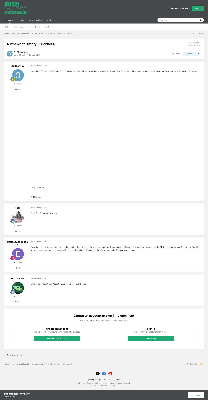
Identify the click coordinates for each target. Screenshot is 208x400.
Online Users (19, 27)
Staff (47, 27)
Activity (21, 20)
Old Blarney (22, 52)
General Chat (34, 55)
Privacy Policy (104, 380)
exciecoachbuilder (17, 243)
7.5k (18, 231)
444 (18, 89)
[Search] (171, 20)
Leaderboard (34, 27)
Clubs (7, 27)
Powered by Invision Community (104, 385)
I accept (196, 395)
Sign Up (198, 8)
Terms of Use (9, 396)
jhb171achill (17, 278)
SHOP (49, 20)
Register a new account (57, 338)
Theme (92, 380)
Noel (17, 208)
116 (18, 268)
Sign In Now (151, 338)
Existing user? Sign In (179, 8)
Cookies (116, 380)
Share (176, 54)
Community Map (35, 20)
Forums (9, 21)
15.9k (18, 302)
